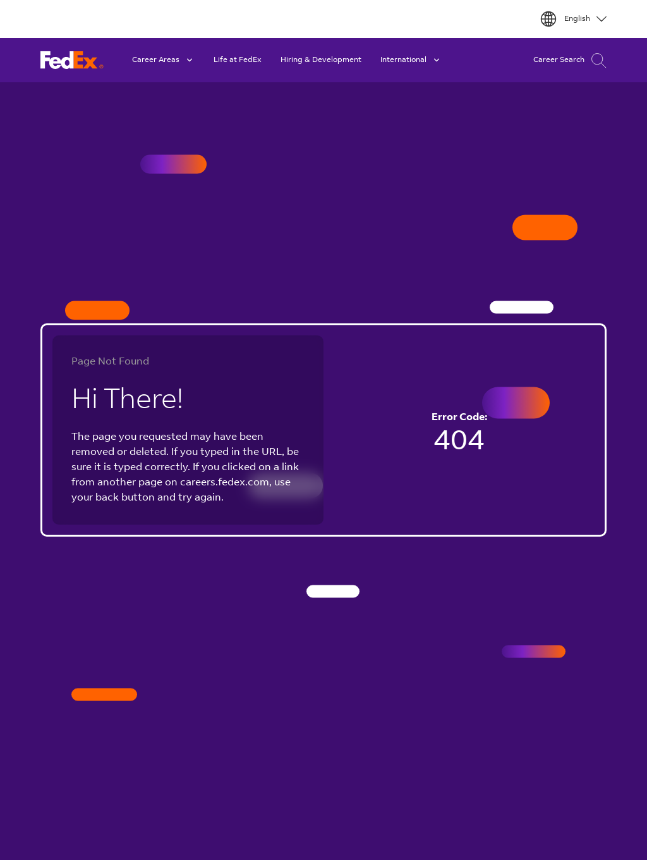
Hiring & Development (321, 60)
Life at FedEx (238, 60)
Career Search (570, 60)
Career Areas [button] (163, 60)
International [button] (411, 60)
